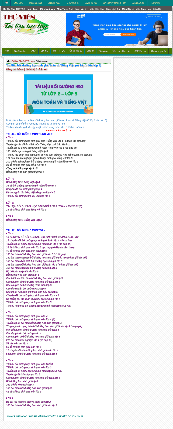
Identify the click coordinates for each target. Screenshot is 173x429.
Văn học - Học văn (121, 51)
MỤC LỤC (18, 3)
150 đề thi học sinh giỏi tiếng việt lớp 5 (27, 151)
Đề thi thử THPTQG (14, 9)
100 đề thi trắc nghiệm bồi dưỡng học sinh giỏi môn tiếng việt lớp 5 (42, 161)
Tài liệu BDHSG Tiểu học (23, 61)
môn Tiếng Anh (65, 9)
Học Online (155, 3)
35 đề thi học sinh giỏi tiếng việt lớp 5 (26, 164)
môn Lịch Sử (113, 9)
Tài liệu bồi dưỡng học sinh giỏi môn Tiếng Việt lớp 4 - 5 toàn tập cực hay (45, 140)
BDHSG (44, 51)
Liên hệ (157, 9)
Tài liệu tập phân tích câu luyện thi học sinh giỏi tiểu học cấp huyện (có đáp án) (49, 154)
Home (6, 51)
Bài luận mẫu (54, 3)
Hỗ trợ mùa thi (72, 3)
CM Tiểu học (140, 51)
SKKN (33, 51)
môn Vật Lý (81, 9)
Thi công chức (35, 3)
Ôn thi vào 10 (76, 51)
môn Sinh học (143, 9)
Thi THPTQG (59, 51)
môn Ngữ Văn (47, 9)
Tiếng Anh (103, 51)
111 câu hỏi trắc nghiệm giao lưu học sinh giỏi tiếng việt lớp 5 (39, 158)
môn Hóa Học (97, 9)
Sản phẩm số (138, 3)
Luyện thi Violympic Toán (114, 3)
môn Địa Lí (128, 9)
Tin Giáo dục (20, 51)
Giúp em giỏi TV (158, 51)
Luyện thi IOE (91, 3)
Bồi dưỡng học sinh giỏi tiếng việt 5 (25, 171)
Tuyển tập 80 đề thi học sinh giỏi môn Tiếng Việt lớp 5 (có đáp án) (41, 147)
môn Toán (32, 9)
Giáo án (90, 51)
